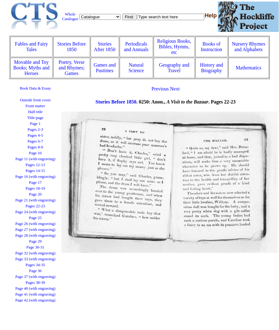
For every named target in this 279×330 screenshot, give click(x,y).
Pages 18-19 (35, 188)
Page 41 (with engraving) (35, 294)
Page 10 (35, 153)
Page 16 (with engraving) (35, 176)
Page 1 (35, 123)
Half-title (35, 112)
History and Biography (211, 67)
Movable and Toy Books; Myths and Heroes (31, 67)
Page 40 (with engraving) (35, 288)
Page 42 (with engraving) (35, 300)
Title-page (35, 118)
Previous (160, 88)
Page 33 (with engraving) (35, 259)
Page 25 (35, 218)
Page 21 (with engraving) (35, 200)
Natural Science (136, 67)
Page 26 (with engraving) (35, 224)
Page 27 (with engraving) (35, 229)
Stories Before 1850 (71, 46)
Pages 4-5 (35, 135)
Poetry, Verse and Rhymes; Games (72, 67)
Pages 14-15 (35, 171)
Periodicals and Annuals (136, 46)
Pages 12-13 (35, 165)
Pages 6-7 (35, 141)
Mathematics (248, 67)
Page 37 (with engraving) (35, 277)
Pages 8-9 (35, 147)
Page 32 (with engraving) (35, 253)
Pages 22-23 (35, 206)
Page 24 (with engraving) (35, 212)
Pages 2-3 (35, 129)
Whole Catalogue (70, 16)
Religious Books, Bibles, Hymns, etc (174, 46)
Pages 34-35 (35, 265)
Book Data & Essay (35, 88)
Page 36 (35, 271)
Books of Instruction (211, 46)
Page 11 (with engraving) (35, 159)
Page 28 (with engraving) (35, 235)
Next (175, 88)
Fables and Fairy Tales (31, 46)
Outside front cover (35, 100)
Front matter (35, 106)
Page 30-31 (35, 247)
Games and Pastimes (105, 67)
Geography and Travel (174, 67)
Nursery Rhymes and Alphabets (248, 46)
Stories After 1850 (105, 46)
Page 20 (35, 194)
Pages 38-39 (35, 282)
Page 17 (35, 182)
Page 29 (35, 241)
